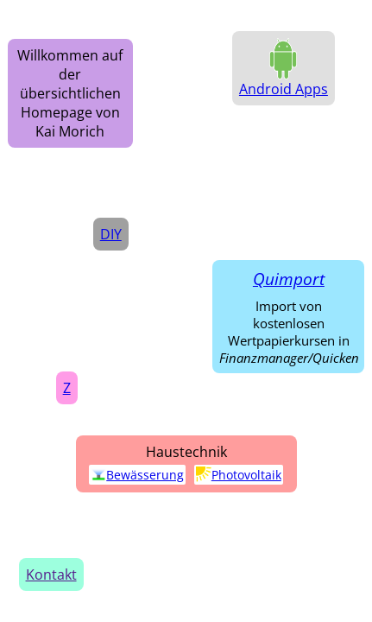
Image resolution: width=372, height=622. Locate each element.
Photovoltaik (238, 474)
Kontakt (51, 574)
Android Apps (283, 88)
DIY (111, 234)
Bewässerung (137, 474)
